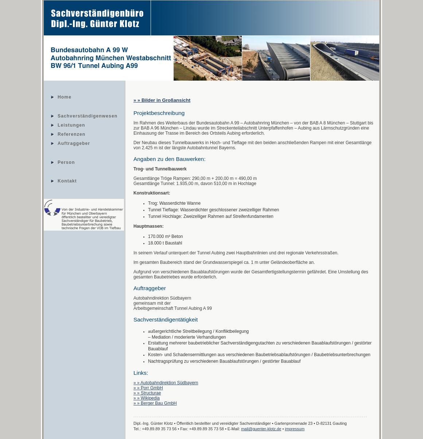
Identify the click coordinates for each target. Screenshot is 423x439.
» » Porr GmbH (148, 387)
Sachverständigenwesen (87, 115)
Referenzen (71, 134)
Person (66, 162)
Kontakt (67, 180)
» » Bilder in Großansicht (161, 100)
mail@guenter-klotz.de (261, 429)
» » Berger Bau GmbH (155, 403)
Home (64, 97)
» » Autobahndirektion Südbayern (165, 382)
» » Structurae (147, 393)
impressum (294, 429)
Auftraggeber (74, 143)
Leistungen (71, 125)
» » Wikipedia (146, 398)
